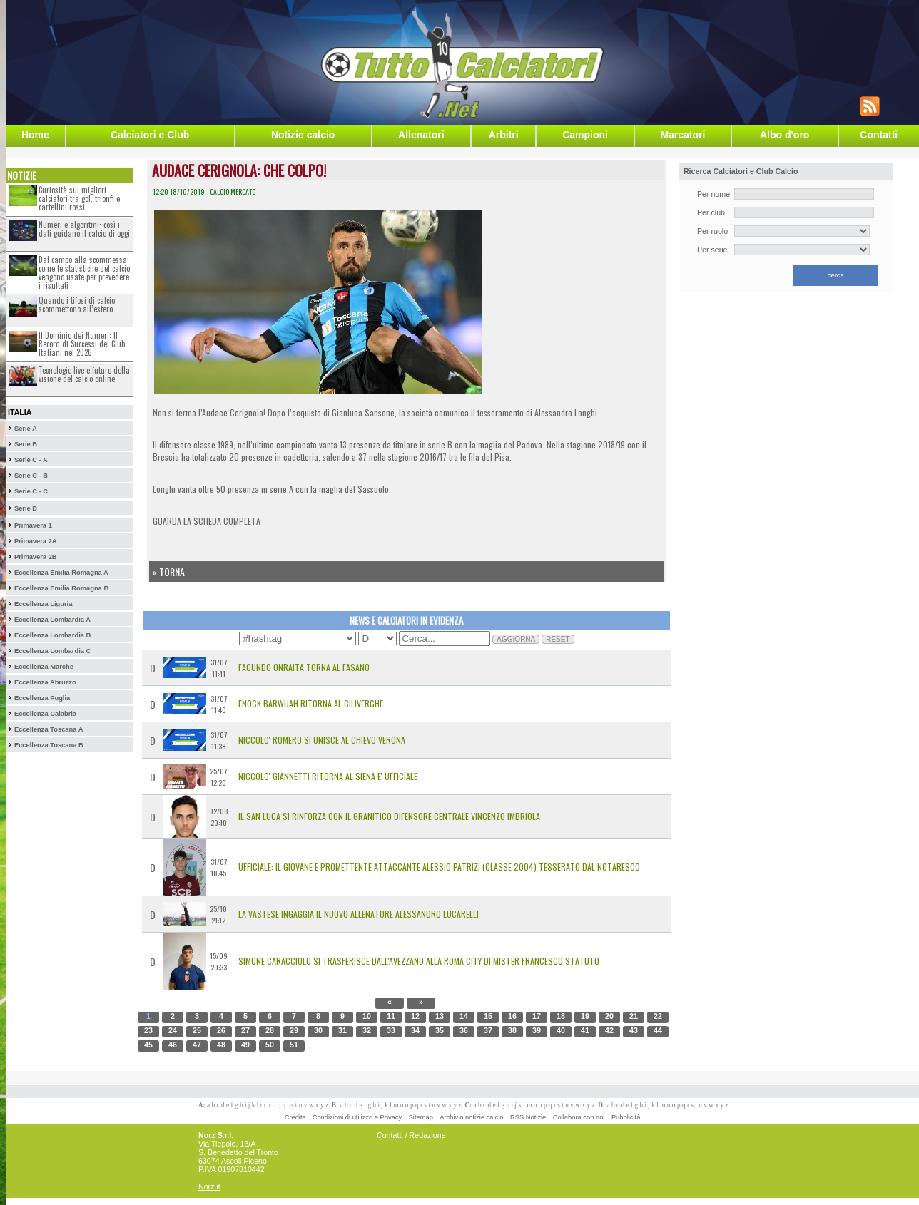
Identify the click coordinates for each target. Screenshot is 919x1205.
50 (269, 1044)
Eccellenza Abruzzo (45, 682)
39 (536, 1030)
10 (366, 1016)
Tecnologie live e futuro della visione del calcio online (84, 374)
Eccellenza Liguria (43, 603)
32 (366, 1030)
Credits (295, 1117)
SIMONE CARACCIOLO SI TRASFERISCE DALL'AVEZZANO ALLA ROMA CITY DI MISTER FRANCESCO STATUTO (418, 961)
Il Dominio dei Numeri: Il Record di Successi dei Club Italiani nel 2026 (82, 344)
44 (658, 1030)
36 (464, 1030)
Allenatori (421, 134)
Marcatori (682, 134)
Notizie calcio (303, 134)
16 (512, 1016)
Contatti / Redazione (411, 1135)
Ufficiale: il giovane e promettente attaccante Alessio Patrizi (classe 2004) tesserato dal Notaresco (439, 867)
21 (633, 1016)
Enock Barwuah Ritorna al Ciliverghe (310, 703)
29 (294, 1030)
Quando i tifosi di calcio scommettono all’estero (77, 304)
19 (585, 1016)
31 (342, 1030)
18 (561, 1016)
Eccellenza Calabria (45, 713)
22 (658, 1016)
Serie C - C (31, 491)
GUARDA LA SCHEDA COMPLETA (206, 521)
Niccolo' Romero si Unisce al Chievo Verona (321, 740)
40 (561, 1030)
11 (391, 1016)
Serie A (25, 428)
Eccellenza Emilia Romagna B (61, 588)
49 (245, 1044)
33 (391, 1030)
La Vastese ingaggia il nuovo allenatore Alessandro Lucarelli (358, 914)
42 (609, 1030)
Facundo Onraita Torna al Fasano (304, 667)
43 (633, 1030)
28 (269, 1030)
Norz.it (209, 1186)
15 (488, 1016)
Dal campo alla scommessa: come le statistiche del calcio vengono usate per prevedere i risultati (84, 272)
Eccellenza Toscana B (48, 745)
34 (415, 1030)
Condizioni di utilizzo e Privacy (357, 1117)
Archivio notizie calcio (471, 1117)
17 (536, 1016)
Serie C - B (31, 475)
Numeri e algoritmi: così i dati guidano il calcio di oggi (84, 228)
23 (148, 1030)
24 (172, 1030)
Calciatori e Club (150, 134)
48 (221, 1044)
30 (318, 1030)
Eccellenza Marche (43, 666)
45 (148, 1044)
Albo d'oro (784, 134)
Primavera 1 (33, 525)
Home (35, 134)
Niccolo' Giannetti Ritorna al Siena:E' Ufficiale (327, 776)
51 (294, 1044)
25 (197, 1030)
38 (512, 1030)
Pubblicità (625, 1117)
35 (439, 1030)
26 (221, 1030)
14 (464, 1016)
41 (585, 1030)
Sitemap (421, 1117)
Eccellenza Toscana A (48, 729)
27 (245, 1030)
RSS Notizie (528, 1117)
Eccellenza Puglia (42, 698)
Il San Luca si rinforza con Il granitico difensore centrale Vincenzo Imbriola (389, 816)
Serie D (25, 508)
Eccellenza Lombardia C (52, 651)
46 (172, 1044)
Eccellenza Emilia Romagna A (61, 572)
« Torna (168, 571)
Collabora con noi (579, 1117)
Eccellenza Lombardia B (52, 635)
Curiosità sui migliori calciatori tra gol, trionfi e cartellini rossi (79, 198)
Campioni (585, 134)
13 (439, 1016)
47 (197, 1044)
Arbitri (504, 134)
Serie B (25, 444)
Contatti (879, 134)
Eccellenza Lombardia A (52, 619)
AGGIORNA (516, 639)
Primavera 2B (35, 556)
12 (415, 1016)
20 (609, 1016)
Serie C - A (31, 459)
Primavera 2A (35, 541)
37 (488, 1030)
